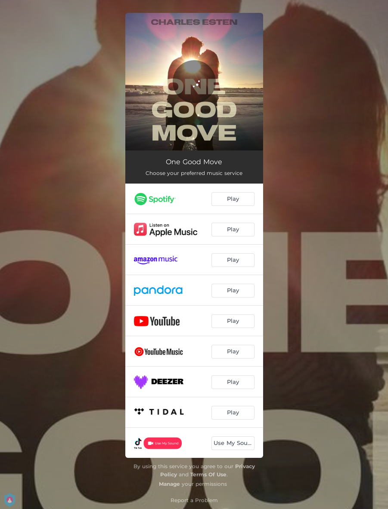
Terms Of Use (208, 474)
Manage (169, 484)
